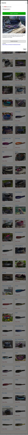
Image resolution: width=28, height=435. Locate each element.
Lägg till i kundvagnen (14, 13)
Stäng (25, 49)
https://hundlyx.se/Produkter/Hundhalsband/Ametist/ (11, 44)
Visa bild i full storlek (14, 41)
